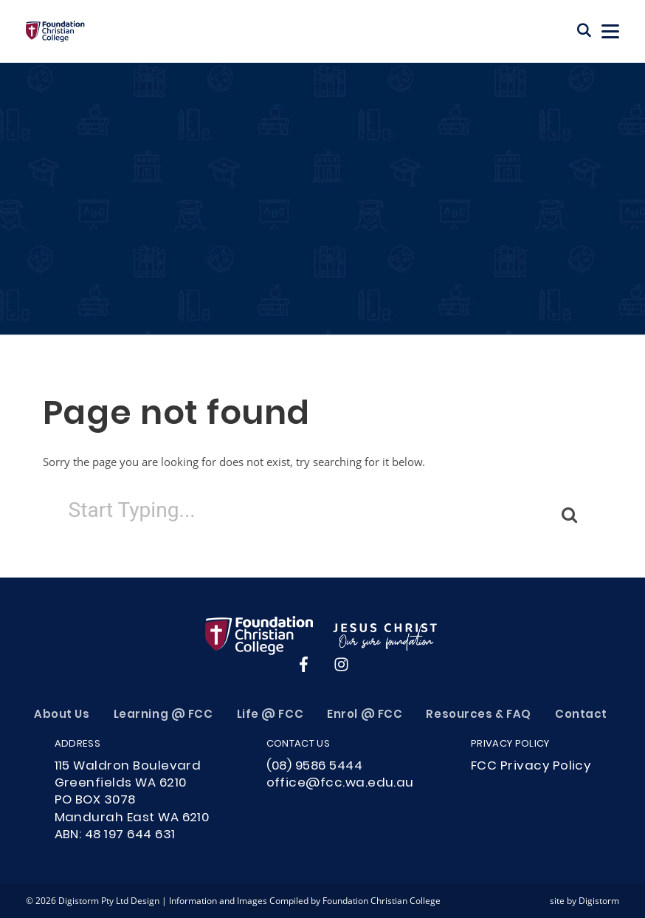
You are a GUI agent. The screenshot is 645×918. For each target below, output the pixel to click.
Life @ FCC (270, 715)
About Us (62, 715)
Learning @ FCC (163, 715)
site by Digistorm (584, 900)
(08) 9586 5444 (314, 766)
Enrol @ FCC (364, 715)
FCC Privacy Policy (530, 766)
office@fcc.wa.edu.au (340, 783)
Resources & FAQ (478, 715)
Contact (581, 715)
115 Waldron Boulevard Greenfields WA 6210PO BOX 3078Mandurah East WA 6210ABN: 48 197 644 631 (132, 801)
